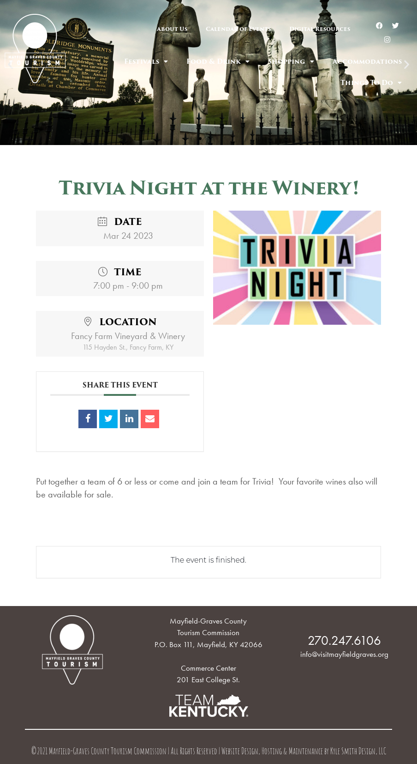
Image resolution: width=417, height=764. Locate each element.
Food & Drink (218, 61)
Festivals (146, 61)
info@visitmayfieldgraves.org (344, 654)
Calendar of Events (238, 28)
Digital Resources (319, 28)
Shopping (291, 61)
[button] (200, 138)
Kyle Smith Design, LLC (358, 752)
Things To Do (371, 83)
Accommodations (367, 61)
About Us (172, 28)
